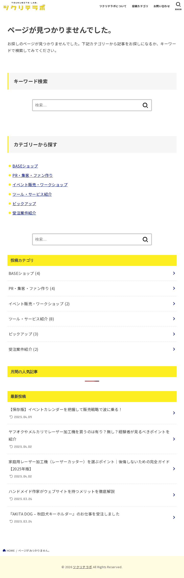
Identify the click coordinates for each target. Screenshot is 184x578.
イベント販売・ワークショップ (40, 184)
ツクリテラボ (82, 567)
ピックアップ (24, 203)
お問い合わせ (162, 6)
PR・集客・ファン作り (32, 175)
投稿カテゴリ (140, 6)
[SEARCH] (178, 6)
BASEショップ (25, 166)
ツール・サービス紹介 (32, 194)
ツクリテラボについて (113, 6)
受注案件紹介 (24, 213)
